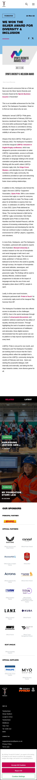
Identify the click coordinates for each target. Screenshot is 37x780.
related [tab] (9, 399)
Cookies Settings (18, 776)
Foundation (8, 16)
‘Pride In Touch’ (26, 296)
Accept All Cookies (18, 765)
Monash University (20, 248)
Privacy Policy (7, 744)
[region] (18, 764)
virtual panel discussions (19, 317)
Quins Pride (15, 193)
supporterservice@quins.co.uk (12, 741)
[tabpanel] (18, 452)
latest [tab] (28, 399)
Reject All (18, 771)
